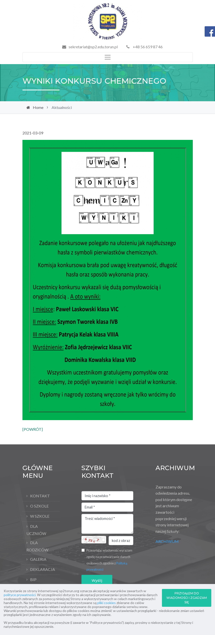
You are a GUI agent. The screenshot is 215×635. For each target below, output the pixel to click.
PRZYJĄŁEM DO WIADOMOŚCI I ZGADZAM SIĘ (186, 597)
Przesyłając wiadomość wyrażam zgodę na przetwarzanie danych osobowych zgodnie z (109, 559)
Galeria (38, 559)
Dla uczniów (36, 530)
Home (38, 107)
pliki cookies (106, 603)
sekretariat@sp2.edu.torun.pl (93, 46)
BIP (33, 579)
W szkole (39, 516)
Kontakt (40, 495)
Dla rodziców (37, 546)
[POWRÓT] (32, 429)
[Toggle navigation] (107, 57)
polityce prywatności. (20, 595)
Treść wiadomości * (107, 524)
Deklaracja (42, 569)
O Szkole (39, 506)
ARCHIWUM (167, 541)
